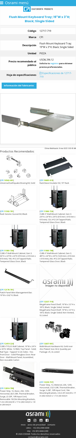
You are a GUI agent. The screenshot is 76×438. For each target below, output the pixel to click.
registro (54, 63)
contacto (51, 424)
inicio (23, 424)
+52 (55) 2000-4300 (41, 427)
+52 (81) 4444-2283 (40, 431)
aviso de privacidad (36, 424)
